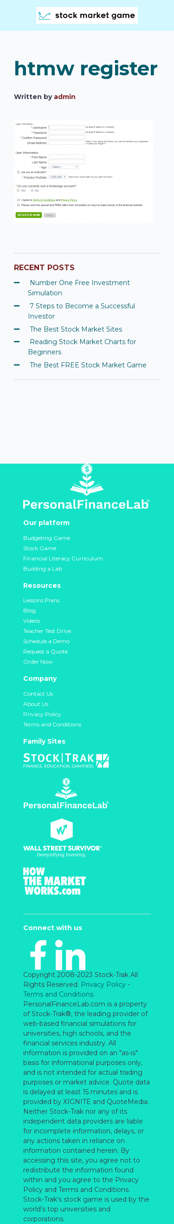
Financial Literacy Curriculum (63, 558)
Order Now (38, 661)
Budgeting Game (46, 537)
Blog (29, 610)
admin (65, 97)
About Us (35, 703)
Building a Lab (42, 568)
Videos (31, 620)
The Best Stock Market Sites (76, 329)
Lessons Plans (41, 600)
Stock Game (39, 548)
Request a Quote (45, 651)
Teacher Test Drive (47, 630)
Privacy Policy (42, 714)
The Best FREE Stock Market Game (88, 365)
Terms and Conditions (52, 724)
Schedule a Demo (46, 641)
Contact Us (38, 693)
